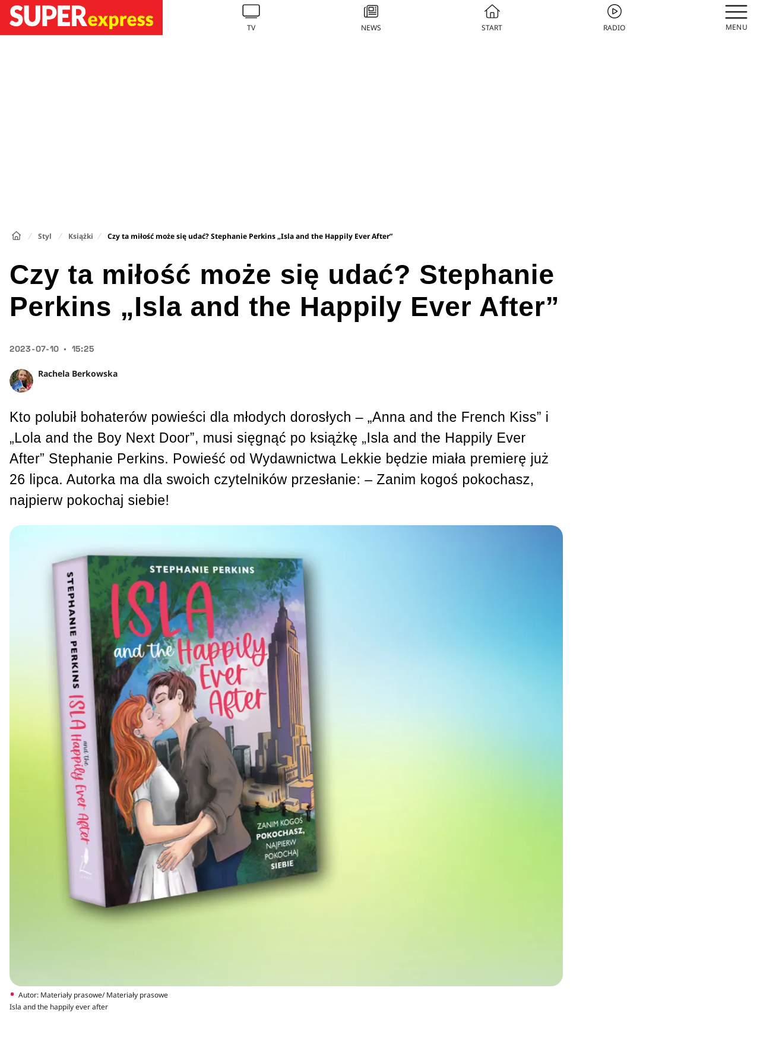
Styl (45, 236)
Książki (80, 236)
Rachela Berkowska (78, 373)
